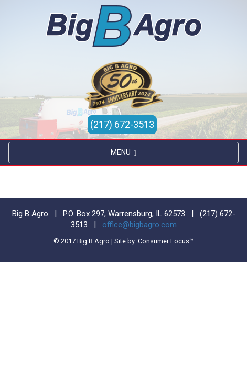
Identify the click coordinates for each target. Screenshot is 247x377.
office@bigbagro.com (139, 224)
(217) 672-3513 (122, 124)
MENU (123, 152)
